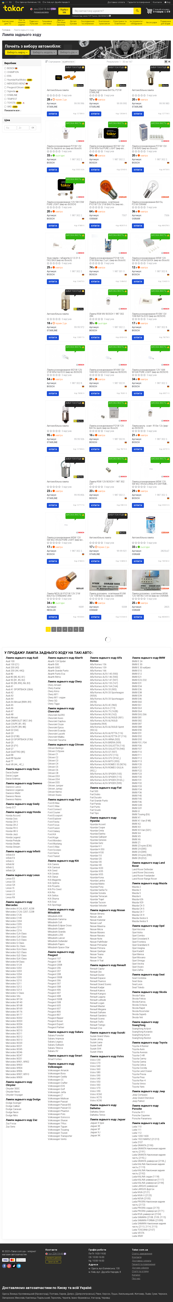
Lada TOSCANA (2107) (143, 1229)
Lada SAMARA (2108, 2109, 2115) (149, 1217)
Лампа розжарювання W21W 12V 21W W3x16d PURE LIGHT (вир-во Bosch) (106, 147)
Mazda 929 (137, 902)
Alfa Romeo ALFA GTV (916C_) (105, 758)
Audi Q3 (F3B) (12, 736)
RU (10, 2)
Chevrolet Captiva (56, 721)
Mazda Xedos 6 (140, 918)
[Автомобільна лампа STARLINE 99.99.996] (66, 77)
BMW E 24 (137, 661)
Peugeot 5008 (55, 999)
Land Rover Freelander (143, 875)
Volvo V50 (95, 1081)
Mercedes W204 (14, 1024)
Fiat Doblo (95, 794)
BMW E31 (137, 683)
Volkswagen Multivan (58, 1098)
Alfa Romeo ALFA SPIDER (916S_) (107, 780)
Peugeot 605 (54, 1005)
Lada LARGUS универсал (145, 1186)
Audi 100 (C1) (12, 664)
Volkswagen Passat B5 (59, 1104)
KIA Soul (52, 901)
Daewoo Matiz (13, 793)
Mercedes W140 (14, 1002)
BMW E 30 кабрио (141, 667)
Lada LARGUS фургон (143, 1189)
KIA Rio (51, 892)
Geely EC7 (11, 807)
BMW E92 (137, 736)
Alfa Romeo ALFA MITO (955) (104, 761)
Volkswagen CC (55, 1079)
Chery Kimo (53, 691)
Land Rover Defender (142, 869)
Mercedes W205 (14, 1027)
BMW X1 (136, 817)
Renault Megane (98, 1009)
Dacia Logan (12, 775)
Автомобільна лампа (58, 90)
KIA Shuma (53, 898)
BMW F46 (137, 802)
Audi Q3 (9, 733)
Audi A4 (9, 698)
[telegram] (19, 1266)
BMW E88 (137, 727)
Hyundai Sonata (98, 893)
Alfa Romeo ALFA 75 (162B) (104, 711)
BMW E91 (137, 733)
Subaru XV (53, 1051)
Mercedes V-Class (15, 993)
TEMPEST (10, 99)
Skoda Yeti (137, 1017)
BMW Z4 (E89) (139, 852)
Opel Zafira (137, 970)
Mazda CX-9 (138, 915)
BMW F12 (137, 758)
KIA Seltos (53, 895)
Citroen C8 (53, 773)
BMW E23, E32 (139, 680)
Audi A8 (9, 714)
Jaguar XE (95, 1126)
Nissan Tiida (96, 957)
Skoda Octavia (139, 1005)
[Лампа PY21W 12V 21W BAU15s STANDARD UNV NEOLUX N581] (65, 580)
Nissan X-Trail (96, 960)
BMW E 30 (137, 664)
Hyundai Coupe (97, 827)
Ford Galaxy (54, 831)
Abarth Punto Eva (56, 673)
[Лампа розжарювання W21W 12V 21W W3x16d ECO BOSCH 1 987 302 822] (65, 357)
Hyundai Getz (96, 843)
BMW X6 (136, 839)
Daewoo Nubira (13, 799)
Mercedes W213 (14, 1040)
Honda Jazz (12, 834)
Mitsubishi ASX (55, 916)
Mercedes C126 (14, 915)
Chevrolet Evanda (56, 730)
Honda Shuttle (13, 843)
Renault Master (97, 1006)
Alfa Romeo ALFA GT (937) (103, 752)
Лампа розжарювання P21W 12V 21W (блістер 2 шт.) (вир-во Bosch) (107, 259)
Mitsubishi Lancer (56, 938)
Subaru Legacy (55, 1041)
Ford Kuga (53, 837)
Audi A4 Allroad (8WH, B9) (18, 702)
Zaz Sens (10, 1126)
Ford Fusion (54, 828)
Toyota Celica (139, 1065)
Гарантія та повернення (139, 2)
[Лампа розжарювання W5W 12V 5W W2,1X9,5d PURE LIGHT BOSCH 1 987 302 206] (66, 524)
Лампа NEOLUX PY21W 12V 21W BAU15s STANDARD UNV (63, 594)
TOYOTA (14, 102)
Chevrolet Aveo (55, 718)
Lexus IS (10, 888)
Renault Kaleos (97, 990)
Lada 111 (136, 1129)
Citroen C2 (53, 757)
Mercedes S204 (14, 974)
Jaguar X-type (97, 1123)
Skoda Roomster (140, 1011)
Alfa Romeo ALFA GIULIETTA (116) (107, 745)
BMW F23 (137, 773)
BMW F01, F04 (139, 742)
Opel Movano (138, 957)
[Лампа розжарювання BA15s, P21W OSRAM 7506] (151, 189)
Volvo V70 (95, 1088)
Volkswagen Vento (57, 1139)
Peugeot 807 (54, 1015)
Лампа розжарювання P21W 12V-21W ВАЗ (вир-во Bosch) (149, 147)
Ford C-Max (54, 806)
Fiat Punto (95, 807)
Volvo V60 (95, 1085)
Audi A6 (9, 708)
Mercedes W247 (14, 1055)
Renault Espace (98, 978)
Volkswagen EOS (56, 1086)
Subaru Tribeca (55, 1048)
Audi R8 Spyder (13, 758)
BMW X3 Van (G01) (141, 830)
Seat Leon (137, 984)
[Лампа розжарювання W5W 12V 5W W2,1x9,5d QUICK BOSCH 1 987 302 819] (150, 245)
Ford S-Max (54, 846)
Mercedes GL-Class (15, 946)
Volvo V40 (95, 1078)
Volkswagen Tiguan (57, 1126)
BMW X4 (136, 833)
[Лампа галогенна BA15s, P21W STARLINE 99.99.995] (108, 77)
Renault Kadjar (97, 987)
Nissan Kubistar (97, 920)
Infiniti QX (10, 870)
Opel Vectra (138, 963)
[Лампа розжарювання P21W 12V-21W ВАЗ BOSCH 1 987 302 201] (150, 133)
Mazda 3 (136, 890)
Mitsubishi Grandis (57, 931)
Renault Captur (97, 968)
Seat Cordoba (139, 978)
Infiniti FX (10, 858)
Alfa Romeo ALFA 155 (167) (104, 683)
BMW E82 (137, 720)
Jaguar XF (95, 1129)
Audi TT (9, 761)
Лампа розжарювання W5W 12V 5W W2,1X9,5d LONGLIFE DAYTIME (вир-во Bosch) (149, 483)
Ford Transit (54, 856)
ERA (7, 76)
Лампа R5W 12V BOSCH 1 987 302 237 (106, 483)
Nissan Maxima (97, 926)
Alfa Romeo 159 (98, 667)
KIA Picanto (54, 886)
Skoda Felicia (139, 998)
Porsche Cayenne (141, 1115)
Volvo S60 (95, 1069)
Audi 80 (9, 673)
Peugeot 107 (54, 958)
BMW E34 (137, 686)
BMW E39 (137, 695)
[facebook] (4, 1266)
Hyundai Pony (97, 887)
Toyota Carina (139, 1061)
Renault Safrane (98, 1012)
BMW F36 (137, 792)
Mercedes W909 (14, 1077)
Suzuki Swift (96, 1045)
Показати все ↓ (12, 110)
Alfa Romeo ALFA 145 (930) (104, 673)
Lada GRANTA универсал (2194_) (149, 1161)
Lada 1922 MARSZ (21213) (145, 1139)
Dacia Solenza (13, 778)
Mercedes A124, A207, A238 (20, 908)
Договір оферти (140, 1267)
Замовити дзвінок (53, 1258)
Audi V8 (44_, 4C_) (15, 764)
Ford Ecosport (55, 815)
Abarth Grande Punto (58, 670)
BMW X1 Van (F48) (141, 820)
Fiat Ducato (96, 797)
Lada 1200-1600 (140, 1136)
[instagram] (9, 1266)
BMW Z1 (136, 842)
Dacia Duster (12, 772)
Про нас (136, 1278)
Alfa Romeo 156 (98, 664)
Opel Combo (138, 935)
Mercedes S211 (14, 983)
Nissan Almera (97, 913)
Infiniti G (10, 861)
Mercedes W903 (14, 1065)
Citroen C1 (53, 754)
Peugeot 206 (54, 968)
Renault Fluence (98, 981)
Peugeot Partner (56, 1027)
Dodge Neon (12, 1112)
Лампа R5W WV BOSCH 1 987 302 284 (106, 315)
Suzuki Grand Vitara (99, 1036)
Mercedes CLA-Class (16, 933)
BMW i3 (136, 811)
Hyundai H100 (97, 852)
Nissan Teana (96, 954)
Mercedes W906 (14, 1071)
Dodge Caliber (13, 1106)
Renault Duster (97, 975)
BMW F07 (137, 748)
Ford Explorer (54, 818)
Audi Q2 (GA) (12, 730)
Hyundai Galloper (98, 837)
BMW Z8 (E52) (139, 858)
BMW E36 (137, 689)
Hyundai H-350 (97, 849)
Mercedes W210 (14, 1030)
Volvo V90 (95, 1091)
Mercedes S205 (14, 977)
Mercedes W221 (14, 1046)
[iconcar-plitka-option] (166, 61)
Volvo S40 (95, 1066)
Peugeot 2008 (55, 965)
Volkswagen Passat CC (59, 1108)
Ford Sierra (53, 853)
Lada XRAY (137, 1236)
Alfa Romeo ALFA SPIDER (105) (106, 773)
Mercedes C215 (14, 927)
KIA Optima (53, 883)
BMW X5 (136, 836)
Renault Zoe (96, 1028)
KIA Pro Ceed (54, 889)
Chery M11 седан (56, 697)
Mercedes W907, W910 (17, 1074)
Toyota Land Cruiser (142, 1071)
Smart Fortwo (55, 1059)
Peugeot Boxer (55, 1021)
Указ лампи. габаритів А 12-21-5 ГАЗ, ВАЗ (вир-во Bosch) (63, 259)
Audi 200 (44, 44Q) (15, 670)
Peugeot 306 (54, 980)
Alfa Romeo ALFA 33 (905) (103, 689)
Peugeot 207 (54, 971)
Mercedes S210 (14, 980)
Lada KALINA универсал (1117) (148, 1179)
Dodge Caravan (13, 1109)
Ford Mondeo (55, 840)
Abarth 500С (54, 667)
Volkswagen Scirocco (59, 1117)
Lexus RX (10, 897)
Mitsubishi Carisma (57, 919)
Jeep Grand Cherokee (143, 1098)
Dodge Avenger (13, 1103)
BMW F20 (137, 764)
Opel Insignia (138, 948)
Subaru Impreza (56, 1038)
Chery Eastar (54, 688)
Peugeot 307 (54, 983)
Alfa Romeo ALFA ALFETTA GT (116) (108, 736)
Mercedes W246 (14, 1052)
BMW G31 (137, 808)
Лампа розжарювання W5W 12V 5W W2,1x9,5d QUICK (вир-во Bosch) (150, 259)
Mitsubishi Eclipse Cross (60, 925)
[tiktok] (14, 1266)
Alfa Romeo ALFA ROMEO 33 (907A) (108, 764)
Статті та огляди (140, 1271)
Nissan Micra (96, 929)
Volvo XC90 (96, 1100)
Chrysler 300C (13, 1088)
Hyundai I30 (96, 862)
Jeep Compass (139, 1094)
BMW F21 (137, 767)
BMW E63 (137, 708)
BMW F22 (137, 770)
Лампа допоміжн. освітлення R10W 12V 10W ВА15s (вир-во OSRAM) (107, 594)
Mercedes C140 (14, 918)
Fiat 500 (94, 791)
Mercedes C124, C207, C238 (20, 911)
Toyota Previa (139, 1074)
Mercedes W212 (14, 1036)
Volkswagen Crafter (57, 1083)
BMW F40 (137, 795)
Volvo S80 (95, 1072)
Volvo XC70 (96, 1097)
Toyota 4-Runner (140, 1046)
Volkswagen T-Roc (57, 1123)
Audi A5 (9, 705)
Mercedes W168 (14, 1005)
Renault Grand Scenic (100, 984)
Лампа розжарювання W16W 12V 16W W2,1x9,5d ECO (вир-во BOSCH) (108, 371)
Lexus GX (10, 885)
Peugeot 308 (54, 986)
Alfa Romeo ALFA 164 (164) (104, 686)
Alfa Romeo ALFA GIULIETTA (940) (107, 748)
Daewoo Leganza (14, 790)
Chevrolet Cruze (56, 724)
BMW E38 (137, 692)
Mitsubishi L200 (55, 935)
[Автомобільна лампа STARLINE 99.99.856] (66, 468)
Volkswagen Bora (56, 1073)
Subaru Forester (56, 1035)
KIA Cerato (53, 873)
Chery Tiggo (54, 703)
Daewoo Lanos (13, 787)
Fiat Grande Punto (99, 800)
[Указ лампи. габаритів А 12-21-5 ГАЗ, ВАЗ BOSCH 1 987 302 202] (65, 245)
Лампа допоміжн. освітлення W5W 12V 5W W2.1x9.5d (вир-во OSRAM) (150, 594)
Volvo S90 (95, 1075)
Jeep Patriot (138, 1101)
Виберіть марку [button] (17, 52)
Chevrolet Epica (55, 727)
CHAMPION (11, 72)
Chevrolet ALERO (56, 715)
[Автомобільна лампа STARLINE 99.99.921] (108, 524)
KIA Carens (53, 864)
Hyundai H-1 (96, 846)
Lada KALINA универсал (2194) (148, 1183)
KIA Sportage (54, 905)
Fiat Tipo (94, 813)
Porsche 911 (138, 1112)
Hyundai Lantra (97, 880)
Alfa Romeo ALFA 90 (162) (103, 714)
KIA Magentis (54, 880)
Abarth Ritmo (54, 677)
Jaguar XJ (95, 1132)
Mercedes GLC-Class (16, 952)
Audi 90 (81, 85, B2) (15, 680)
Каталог (136, 1275)
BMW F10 (137, 752)
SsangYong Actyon (141, 1028)
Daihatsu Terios (97, 1115)
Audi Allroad (12, 717)
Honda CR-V (12, 821)
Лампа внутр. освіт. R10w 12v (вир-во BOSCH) (150, 427)
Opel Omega (138, 960)
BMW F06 (137, 745)
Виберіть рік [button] (68, 52)
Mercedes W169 (14, 1008)
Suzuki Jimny (96, 1039)
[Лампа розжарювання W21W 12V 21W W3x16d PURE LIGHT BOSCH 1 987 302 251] (108, 133)
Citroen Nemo (55, 791)
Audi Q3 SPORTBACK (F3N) (19, 739)
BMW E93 (137, 739)
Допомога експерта (41, 12)
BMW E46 (137, 698)
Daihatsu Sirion (97, 1111)
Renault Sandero (98, 1015)
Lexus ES (10, 878)
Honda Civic (12, 818)
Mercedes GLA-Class (16, 949)
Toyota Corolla (139, 1068)
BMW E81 (137, 717)
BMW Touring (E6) (141, 814)
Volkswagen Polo (56, 1114)
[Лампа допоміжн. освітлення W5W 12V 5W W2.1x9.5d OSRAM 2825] (150, 580)
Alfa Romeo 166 (98, 670)
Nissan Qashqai (97, 951)
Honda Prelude (13, 840)
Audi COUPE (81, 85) (16, 723)
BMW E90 (137, 730)
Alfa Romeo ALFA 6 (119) (102, 708)
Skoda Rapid (138, 1008)
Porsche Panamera (141, 1118)
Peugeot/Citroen (17, 87)
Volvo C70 (95, 1063)
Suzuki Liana (96, 1042)
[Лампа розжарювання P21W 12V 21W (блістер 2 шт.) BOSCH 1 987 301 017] (108, 245)
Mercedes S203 (14, 971)
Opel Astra (137, 932)
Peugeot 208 (54, 974)
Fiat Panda (95, 803)
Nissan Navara (97, 935)
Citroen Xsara (54, 795)
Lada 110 (136, 1126)
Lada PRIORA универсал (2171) (148, 1211)
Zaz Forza (11, 1123)
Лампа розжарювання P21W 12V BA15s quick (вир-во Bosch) (106, 427)
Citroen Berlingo (56, 748)
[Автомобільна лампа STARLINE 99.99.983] (150, 77)
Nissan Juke (96, 916)
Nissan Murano (97, 932)
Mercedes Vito (13, 996)
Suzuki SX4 (95, 1048)
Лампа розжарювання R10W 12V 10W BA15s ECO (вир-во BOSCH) (149, 315)
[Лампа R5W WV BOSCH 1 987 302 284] (108, 301)
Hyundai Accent (98, 824)
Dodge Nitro (12, 1115)
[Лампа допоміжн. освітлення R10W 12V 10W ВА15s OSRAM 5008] (108, 580)
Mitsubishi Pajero (56, 944)
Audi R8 (9, 755)
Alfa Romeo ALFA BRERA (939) (105, 742)
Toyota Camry (139, 1058)
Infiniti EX (10, 855)
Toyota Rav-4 (139, 1080)
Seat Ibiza (137, 981)
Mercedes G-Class (15, 943)
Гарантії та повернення (143, 1264)
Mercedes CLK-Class (16, 936)
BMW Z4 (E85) (139, 848)
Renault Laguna (97, 996)
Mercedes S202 (14, 968)
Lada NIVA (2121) (141, 1192)
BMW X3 (136, 827)
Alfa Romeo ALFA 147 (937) (104, 680)
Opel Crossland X (140, 938)
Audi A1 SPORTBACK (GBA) (19, 689)
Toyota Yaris (138, 1086)
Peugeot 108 (54, 961)
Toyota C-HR (138, 1055)
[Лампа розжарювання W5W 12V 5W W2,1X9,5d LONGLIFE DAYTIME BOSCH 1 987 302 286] (151, 468)
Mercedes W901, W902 (17, 1061)
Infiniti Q (10, 867)
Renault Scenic (97, 1018)
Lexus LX (10, 894)
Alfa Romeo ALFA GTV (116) (104, 755)
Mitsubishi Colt (55, 922)
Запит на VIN (53, 1262)
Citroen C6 (53, 770)
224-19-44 (40, 9)
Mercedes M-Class (15, 961)
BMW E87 (137, 723)
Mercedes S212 (14, 986)
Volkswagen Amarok (58, 1070)
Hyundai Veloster (98, 905)
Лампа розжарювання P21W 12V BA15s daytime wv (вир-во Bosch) (64, 147)
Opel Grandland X (140, 945)
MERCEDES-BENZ (16, 83)
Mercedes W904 (14, 1068)
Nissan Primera (97, 948)
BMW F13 (137, 761)
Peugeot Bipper (55, 1018)
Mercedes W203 (14, 1021)
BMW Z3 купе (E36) (142, 845)
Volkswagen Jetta (57, 1092)
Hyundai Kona (97, 877)
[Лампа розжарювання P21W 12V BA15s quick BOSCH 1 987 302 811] (108, 412)
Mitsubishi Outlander (58, 941)
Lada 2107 (137, 1142)
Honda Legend (13, 837)
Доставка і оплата (116, 2)
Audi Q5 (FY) (12, 745)
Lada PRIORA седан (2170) (146, 1208)
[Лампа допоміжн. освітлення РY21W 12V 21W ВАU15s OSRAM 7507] (108, 189)
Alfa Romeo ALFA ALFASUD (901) (106, 717)
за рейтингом (68, 62)
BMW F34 (137, 789)
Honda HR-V (12, 831)
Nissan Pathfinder (99, 941)
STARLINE (12, 95)
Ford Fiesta (53, 821)
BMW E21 (137, 677)
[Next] (81, 629)
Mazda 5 (136, 893)
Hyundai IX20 (96, 868)
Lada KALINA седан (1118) (145, 1176)
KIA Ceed (52, 870)
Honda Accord (13, 815)
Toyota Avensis (139, 1052)
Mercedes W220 (14, 1043)
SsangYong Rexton (141, 1038)
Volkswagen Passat (58, 1101)
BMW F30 (137, 777)
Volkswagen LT (55, 1095)
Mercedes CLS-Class (16, 940)
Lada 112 (136, 1133)
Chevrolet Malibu (56, 737)
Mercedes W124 (14, 999)
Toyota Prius (138, 1077)
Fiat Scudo (95, 810)
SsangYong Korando (142, 1031)
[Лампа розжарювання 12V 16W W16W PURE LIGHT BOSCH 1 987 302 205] (150, 357)
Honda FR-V (12, 828)
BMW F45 (137, 798)
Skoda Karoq (138, 1001)
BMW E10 (137, 670)
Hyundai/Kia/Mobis (18, 79)
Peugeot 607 (54, 1008)
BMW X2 (136, 823)
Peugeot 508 (54, 1002)
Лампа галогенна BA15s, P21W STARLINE (105, 91)
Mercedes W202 (14, 1018)
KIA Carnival (54, 867)
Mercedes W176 (14, 1011)
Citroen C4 (53, 763)
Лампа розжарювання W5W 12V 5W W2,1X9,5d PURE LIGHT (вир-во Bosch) (65, 539)
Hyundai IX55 (96, 874)
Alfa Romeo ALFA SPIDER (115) (106, 777)
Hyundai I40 (96, 865)
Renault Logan (97, 1003)
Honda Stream (13, 846)
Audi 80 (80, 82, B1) (15, 677)
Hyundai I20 (96, 858)
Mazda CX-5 (138, 908)
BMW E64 (137, 711)
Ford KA (52, 834)
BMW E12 (137, 673)
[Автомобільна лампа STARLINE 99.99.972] (65, 301)
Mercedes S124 (14, 965)
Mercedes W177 (14, 1015)
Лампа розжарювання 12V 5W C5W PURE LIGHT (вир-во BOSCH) (65, 203)
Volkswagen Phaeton (58, 1111)
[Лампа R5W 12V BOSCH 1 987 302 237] (108, 468)
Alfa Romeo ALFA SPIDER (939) (106, 783)
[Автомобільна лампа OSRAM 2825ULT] (151, 524)
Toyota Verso (139, 1083)
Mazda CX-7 (138, 912)
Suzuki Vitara (96, 1051)
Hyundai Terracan (98, 896)
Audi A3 (9, 695)
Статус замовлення (142, 1253)
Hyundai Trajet (97, 899)
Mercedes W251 (14, 1058)
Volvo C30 (95, 1060)
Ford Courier (54, 812)
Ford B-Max (54, 803)
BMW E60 (137, 702)
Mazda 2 (136, 887)
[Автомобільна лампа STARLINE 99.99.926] (65, 412)
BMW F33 (137, 786)
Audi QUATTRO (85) (15, 752)
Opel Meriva (138, 954)
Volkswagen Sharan (58, 1120)
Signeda (11, 91)
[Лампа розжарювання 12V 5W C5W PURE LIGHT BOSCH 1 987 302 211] (66, 189)
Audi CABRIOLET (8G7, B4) (19, 720)
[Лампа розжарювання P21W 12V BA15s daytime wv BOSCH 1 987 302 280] (65, 133)
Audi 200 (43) (12, 667)
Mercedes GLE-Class (16, 955)
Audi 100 (10, 661)
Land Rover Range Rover (144, 878)
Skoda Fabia (138, 995)
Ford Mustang (55, 843)
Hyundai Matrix (97, 883)
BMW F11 (137, 755)
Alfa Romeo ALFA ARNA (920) (105, 739)
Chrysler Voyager (14, 1094)
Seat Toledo (138, 987)
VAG (12, 106)
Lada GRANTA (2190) (142, 1145)
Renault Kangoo (98, 993)
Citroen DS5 (54, 782)
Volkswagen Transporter (60, 1136)
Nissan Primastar (98, 945)
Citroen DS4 (54, 779)
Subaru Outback (56, 1044)
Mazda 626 (137, 899)
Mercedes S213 (14, 990)
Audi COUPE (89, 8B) (16, 727)
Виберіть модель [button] (44, 52)
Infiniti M (10, 864)
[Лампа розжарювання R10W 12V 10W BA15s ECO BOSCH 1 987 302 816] (150, 301)
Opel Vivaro (138, 966)
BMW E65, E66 (139, 714)
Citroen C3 (53, 760)
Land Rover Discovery (143, 872)
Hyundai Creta (97, 830)
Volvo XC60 (96, 1094)
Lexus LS (10, 891)
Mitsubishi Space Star (58, 947)
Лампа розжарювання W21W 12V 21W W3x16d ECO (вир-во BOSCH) (64, 371)
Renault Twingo (97, 1025)
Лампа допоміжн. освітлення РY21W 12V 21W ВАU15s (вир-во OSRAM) (106, 203)
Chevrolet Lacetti (56, 733)
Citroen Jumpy (55, 788)
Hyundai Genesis (98, 840)
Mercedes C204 (14, 921)
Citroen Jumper (55, 785)
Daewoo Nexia (13, 796)
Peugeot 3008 (55, 977)
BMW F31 (137, 780)
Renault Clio (96, 971)
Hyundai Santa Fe (98, 890)
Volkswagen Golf (56, 1089)
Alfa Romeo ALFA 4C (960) (103, 705)
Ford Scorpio (54, 850)
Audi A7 (9, 711)
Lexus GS (10, 881)
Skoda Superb (139, 1014)
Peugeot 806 (54, 1011)
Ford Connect (55, 809)
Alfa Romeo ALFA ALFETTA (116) (106, 733)
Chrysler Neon (13, 1091)
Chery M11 (53, 694)
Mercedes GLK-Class (16, 958)
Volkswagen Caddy (57, 1076)
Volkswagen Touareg (58, 1129)
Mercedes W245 (14, 1049)
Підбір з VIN (64, 11)
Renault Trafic (97, 1021)
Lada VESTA (138, 1233)
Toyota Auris (138, 1049)
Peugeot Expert (55, 1024)
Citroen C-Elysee (56, 751)
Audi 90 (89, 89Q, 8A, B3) (18, 683)
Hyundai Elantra (97, 833)
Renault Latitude (98, 1000)
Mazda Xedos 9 (140, 921)
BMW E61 (137, 705)
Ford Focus (53, 825)
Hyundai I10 (96, 855)
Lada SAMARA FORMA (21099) (147, 1220)
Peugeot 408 (54, 996)
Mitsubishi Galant (56, 928)
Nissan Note (96, 938)
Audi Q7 (9, 748)
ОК (33, 128)
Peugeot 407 (54, 993)
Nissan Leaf (96, 923)
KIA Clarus (53, 876)
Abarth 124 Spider (57, 661)
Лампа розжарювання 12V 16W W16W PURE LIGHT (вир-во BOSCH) (150, 371)
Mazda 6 (136, 896)
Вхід (167, 2)
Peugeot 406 (54, 990)
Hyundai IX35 (96, 871)
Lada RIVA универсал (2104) (146, 1214)
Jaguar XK (95, 1135)
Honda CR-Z (12, 825)
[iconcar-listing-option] (169, 61)
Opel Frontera (139, 941)
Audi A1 (9, 686)
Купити (53, 114)
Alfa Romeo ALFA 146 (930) (104, 677)
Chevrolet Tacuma (57, 740)
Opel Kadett (138, 951)
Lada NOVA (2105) (141, 1198)
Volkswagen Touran (57, 1133)
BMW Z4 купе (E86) (142, 855)
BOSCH (12, 68)
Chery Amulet (54, 685)
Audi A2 (9, 692)
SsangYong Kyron (141, 1035)
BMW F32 (137, 783)
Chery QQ (52, 700)
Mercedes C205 (14, 924)
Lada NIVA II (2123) (142, 1195)
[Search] (137, 11)
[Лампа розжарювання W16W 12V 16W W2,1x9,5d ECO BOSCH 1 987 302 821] (108, 357)
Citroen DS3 (54, 776)
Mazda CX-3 (138, 905)
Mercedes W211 (14, 1033)
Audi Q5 (9, 742)
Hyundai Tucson (98, 902)
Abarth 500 (53, 664)
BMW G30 (137, 805)
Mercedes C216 (14, 930)
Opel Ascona (138, 929)
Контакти (157, 2)
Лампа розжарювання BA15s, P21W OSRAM (147, 203)
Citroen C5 (53, 766)
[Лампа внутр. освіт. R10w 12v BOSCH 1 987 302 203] (150, 412)
